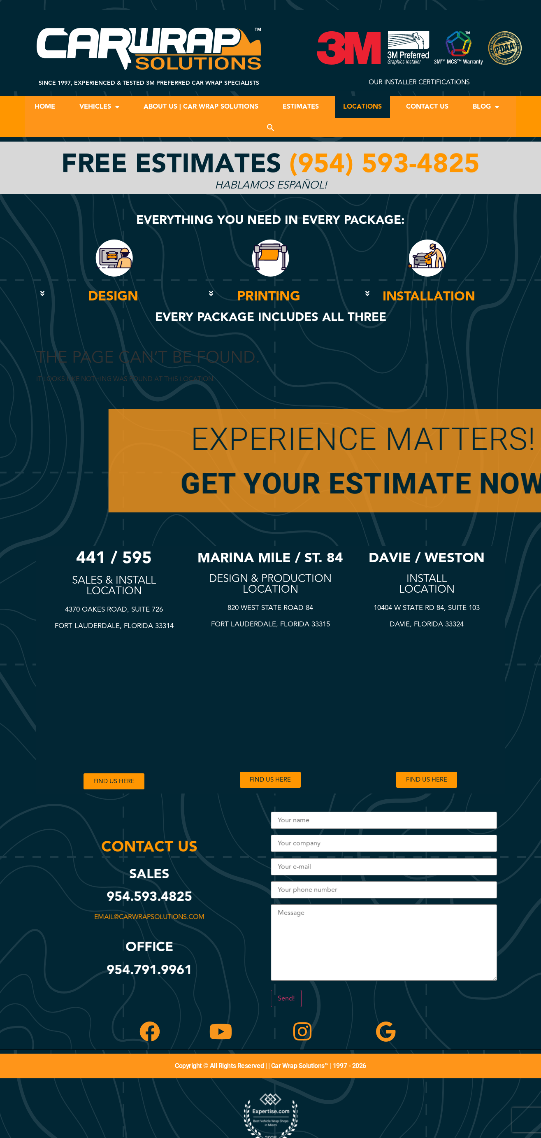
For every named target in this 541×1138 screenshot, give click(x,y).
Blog (486, 107)
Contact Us (427, 107)
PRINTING (268, 296)
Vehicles (99, 107)
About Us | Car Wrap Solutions (201, 107)
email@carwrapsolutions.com (153, 917)
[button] (270, 127)
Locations (362, 107)
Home (45, 107)
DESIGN (113, 296)
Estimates (301, 107)
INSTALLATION (429, 296)
